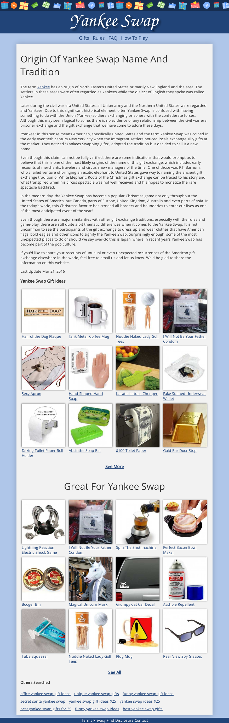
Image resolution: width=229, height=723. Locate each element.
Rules (99, 38)
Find (110, 720)
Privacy (99, 720)
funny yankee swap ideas (97, 708)
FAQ (112, 38)
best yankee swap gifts (143, 708)
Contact (141, 720)
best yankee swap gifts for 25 (45, 708)
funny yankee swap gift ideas (148, 693)
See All (114, 672)
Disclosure (124, 720)
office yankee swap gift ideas (45, 693)
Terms (86, 720)
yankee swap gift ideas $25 (92, 701)
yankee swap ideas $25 (140, 701)
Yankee (43, 86)
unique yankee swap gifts (96, 693)
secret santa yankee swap (42, 701)
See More (114, 466)
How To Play (134, 38)
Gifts (84, 38)
